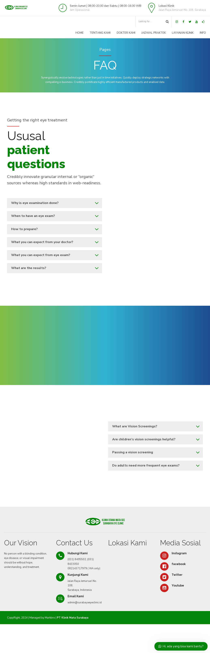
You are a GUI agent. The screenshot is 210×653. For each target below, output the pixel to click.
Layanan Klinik (183, 33)
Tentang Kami (100, 33)
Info (203, 33)
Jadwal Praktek (153, 33)
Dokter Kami (126, 33)
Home (79, 33)
